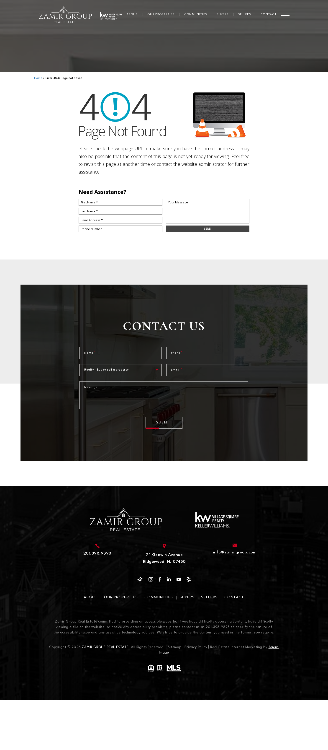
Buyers (223, 14)
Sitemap (175, 647)
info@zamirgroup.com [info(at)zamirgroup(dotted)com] (234, 552)
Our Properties (161, 14)
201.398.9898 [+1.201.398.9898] (97, 553)
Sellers (244, 14)
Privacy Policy (195, 647)
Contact (269, 14)
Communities (195, 14)
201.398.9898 (218, 627)
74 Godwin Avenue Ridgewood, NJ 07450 (164, 558)
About (132, 14)
